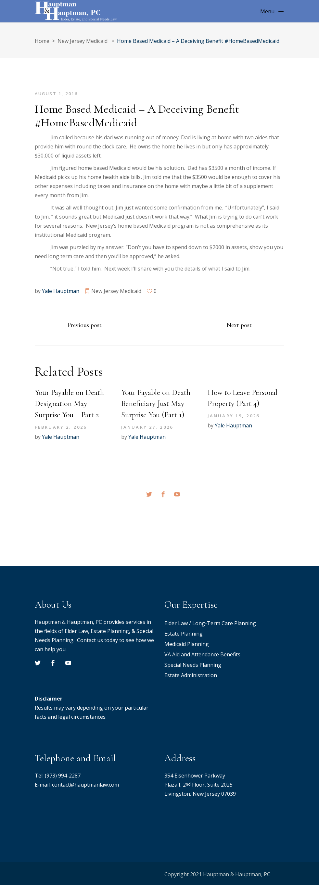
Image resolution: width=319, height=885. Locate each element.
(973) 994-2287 (63, 775)
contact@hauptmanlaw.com (85, 784)
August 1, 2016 (56, 93)
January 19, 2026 (234, 416)
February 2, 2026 (61, 427)
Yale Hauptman (60, 291)
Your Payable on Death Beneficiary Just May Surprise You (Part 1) (155, 404)
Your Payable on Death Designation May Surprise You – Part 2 (69, 404)
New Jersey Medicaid (82, 40)
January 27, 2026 (147, 427)
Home (42, 40)
